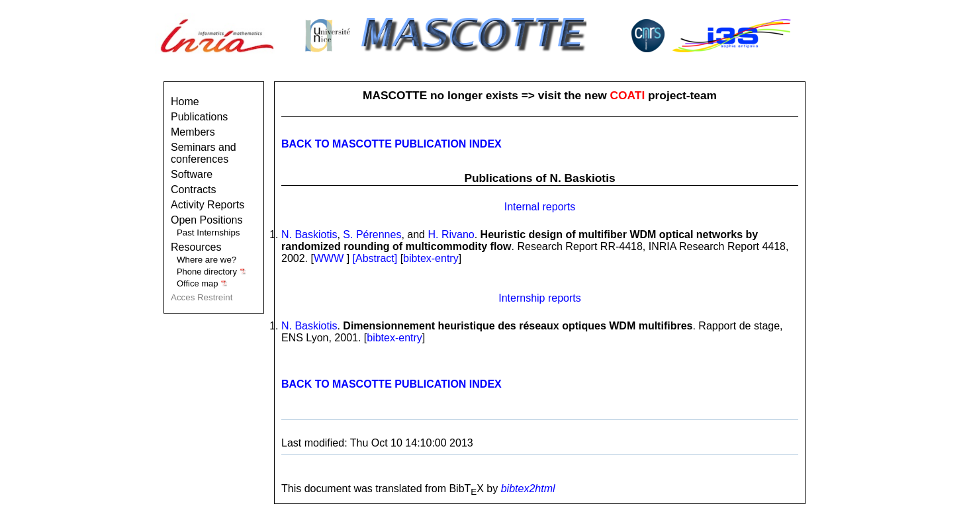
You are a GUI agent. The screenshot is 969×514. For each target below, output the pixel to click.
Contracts (193, 189)
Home (185, 101)
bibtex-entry (431, 258)
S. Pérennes (372, 234)
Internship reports (539, 298)
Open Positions (207, 220)
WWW (329, 258)
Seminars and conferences (203, 153)
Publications (199, 116)
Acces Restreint (201, 297)
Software (191, 174)
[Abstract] (376, 258)
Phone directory (211, 272)
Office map (202, 283)
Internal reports (540, 206)
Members (193, 132)
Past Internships (208, 232)
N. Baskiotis (309, 234)
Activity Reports (207, 204)
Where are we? (206, 260)
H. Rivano (451, 234)
